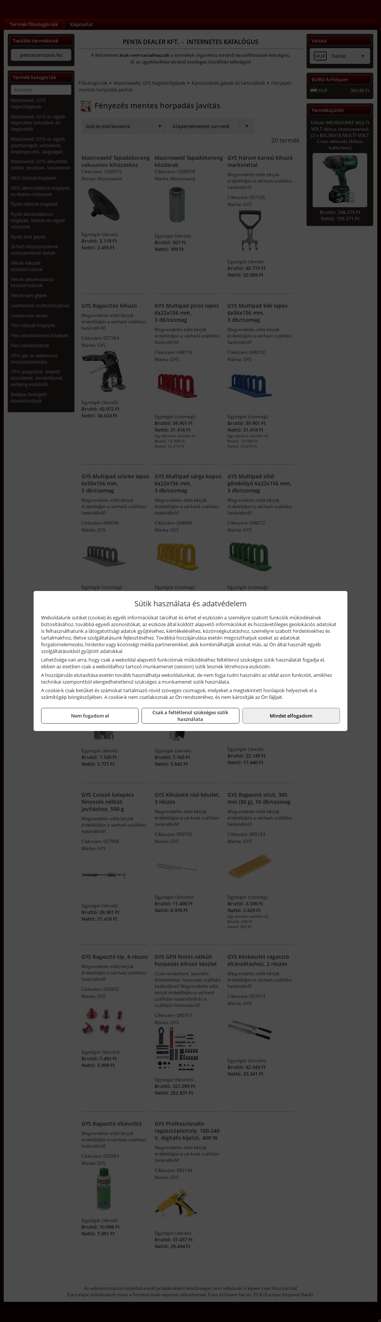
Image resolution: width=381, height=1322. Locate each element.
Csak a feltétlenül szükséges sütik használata (190, 715)
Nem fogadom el (90, 715)
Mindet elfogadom (291, 715)
